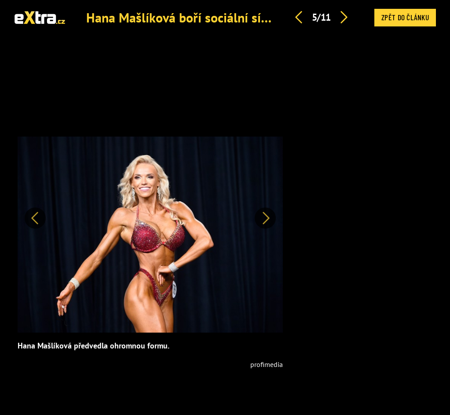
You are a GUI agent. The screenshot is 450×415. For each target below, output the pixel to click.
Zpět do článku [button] (405, 17)
